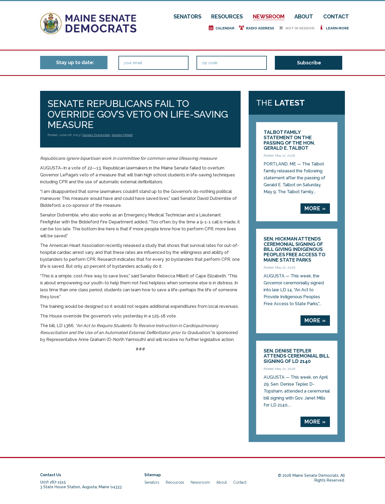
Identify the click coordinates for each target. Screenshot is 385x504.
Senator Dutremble (96, 135)
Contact (336, 16)
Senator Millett (122, 135)
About (303, 16)
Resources (227, 16)
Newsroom (268, 16)
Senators (187, 16)
